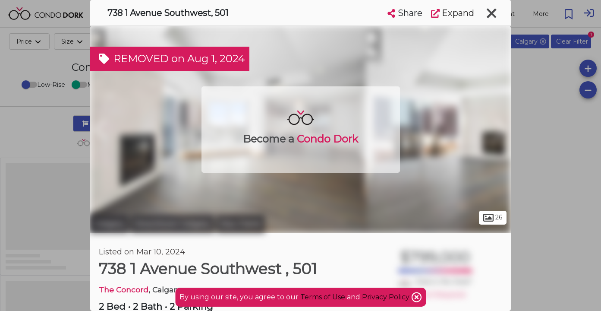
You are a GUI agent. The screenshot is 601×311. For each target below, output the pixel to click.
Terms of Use (322, 297)
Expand (452, 13)
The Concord (123, 289)
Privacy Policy (386, 297)
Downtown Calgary (172, 223)
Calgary (109, 223)
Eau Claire (241, 223)
